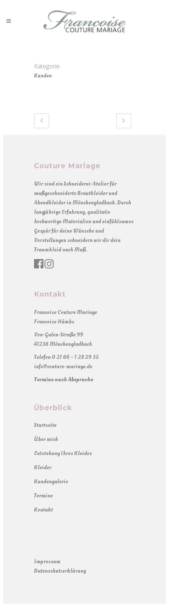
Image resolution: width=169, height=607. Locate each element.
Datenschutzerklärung (60, 571)
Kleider (42, 467)
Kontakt (43, 510)
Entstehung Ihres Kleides (63, 453)
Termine (43, 496)
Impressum (47, 561)
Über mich (46, 439)
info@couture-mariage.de (63, 366)
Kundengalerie (51, 481)
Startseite (45, 425)
